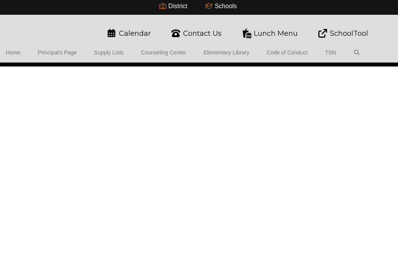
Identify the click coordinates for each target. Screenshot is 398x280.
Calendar (128, 29)
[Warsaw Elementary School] (199, 20)
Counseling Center (158, 49)
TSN (307, 49)
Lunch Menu (269, 29)
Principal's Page (63, 49)
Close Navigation (38, 71)
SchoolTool (342, 29)
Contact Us (196, 29)
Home (25, 49)
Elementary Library (215, 49)
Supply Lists (109, 49)
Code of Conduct (270, 49)
